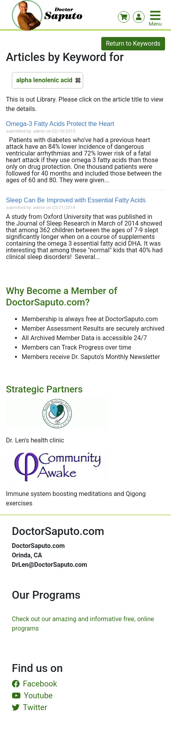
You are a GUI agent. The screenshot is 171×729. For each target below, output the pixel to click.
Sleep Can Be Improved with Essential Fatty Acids (76, 200)
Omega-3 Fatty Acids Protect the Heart (60, 123)
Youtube (32, 695)
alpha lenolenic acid (44, 80)
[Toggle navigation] (156, 15)
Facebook (34, 683)
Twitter (29, 707)
